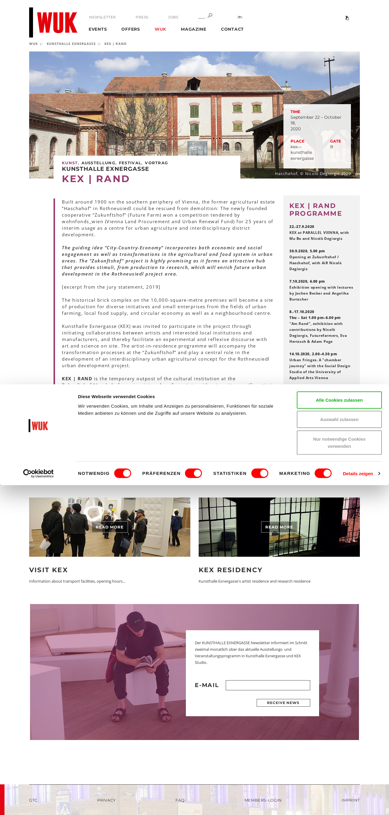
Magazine (193, 29)
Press (140, 17)
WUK (160, 29)
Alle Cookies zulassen (339, 729)
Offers (130, 29)
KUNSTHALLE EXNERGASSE (71, 43)
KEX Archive (310, 451)
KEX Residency (231, 570)
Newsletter (102, 17)
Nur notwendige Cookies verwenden (339, 772)
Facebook (308, 434)
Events (98, 29)
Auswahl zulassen (339, 749)
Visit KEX (48, 570)
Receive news (283, 702)
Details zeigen (358, 803)
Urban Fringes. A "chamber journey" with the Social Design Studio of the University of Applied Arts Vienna (320, 365)
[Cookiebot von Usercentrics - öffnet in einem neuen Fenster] (38, 803)
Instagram (309, 443)
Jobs (169, 17)
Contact (232, 29)
